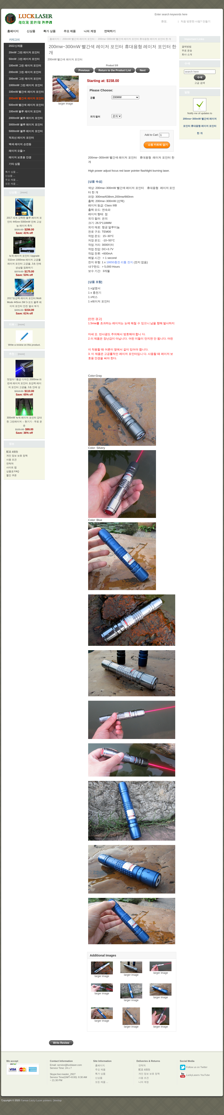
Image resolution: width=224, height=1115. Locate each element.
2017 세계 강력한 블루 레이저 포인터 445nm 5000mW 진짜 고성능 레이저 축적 (24, 216)
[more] (23, 192)
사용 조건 (11, 459)
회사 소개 (187, 54)
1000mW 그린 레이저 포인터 (26, 85)
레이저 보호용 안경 (20, 157)
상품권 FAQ (12, 471)
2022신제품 (16, 45)
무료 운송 (187, 50)
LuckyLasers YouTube (195, 1075)
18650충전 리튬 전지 (119, 262)
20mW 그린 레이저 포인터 (24, 52)
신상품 (31, 31)
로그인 (172, 21)
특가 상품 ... (11, 172)
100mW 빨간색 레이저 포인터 (26, 91)
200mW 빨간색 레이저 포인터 (78, 39)
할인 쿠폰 (11, 475)
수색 (187, 63)
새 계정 (215, 21)
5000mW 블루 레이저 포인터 (26, 131)
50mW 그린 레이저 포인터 (24, 59)
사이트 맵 (11, 467)
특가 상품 (49, 31)
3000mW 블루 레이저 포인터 (26, 124)
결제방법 (186, 46)
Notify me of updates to (200, 118)
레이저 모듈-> (17, 150)
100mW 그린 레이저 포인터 (25, 65)
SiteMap (56, 1100)
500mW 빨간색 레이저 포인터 (26, 104)
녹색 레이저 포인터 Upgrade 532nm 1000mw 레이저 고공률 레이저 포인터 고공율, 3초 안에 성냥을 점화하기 (24, 256)
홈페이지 (13, 31)
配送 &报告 (12, 451)
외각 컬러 (95, 116)
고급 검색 (199, 83)
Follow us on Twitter (193, 1067)
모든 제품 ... (11, 183)
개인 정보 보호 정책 (17, 455)
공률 (92, 97)
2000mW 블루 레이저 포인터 (26, 118)
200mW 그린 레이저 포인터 (25, 72)
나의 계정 (90, 31)
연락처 (10, 463)
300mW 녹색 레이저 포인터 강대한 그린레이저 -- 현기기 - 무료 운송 (24, 416)
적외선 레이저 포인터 (21, 137)
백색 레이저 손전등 (20, 144)
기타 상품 (14, 164)
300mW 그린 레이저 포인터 (25, 78)
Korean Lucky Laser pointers (36, 1100)
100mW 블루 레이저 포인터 (25, 111)
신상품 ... (10, 175)
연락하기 (110, 31)
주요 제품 (70, 31)
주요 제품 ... (11, 179)
